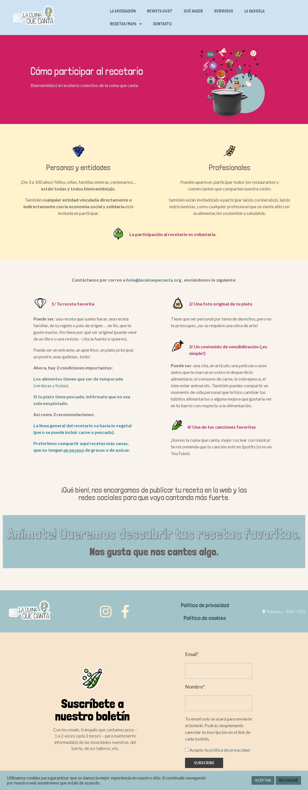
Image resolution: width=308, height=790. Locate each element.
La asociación (123, 11)
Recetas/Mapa (126, 24)
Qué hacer (193, 11)
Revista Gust (160, 11)
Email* (192, 654)
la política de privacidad (227, 749)
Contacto (162, 23)
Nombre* (195, 687)
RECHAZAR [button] (288, 780)
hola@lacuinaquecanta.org (153, 279)
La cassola (254, 11)
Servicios (223, 11)
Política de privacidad (205, 605)
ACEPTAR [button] (263, 780)
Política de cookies (205, 618)
